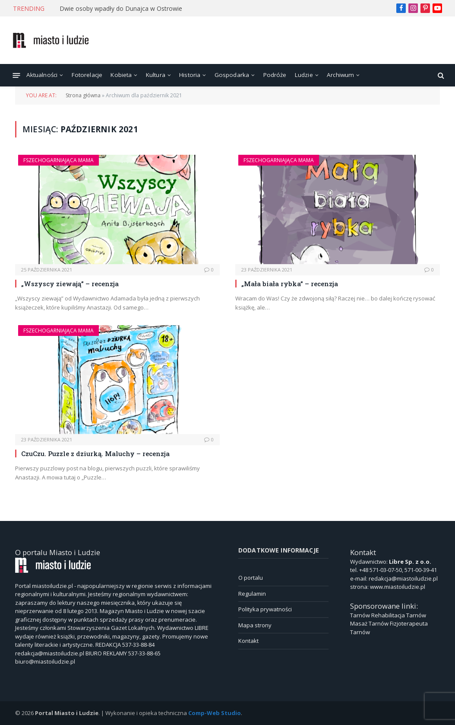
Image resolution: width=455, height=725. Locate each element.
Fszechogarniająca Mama (58, 160)
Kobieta (121, 75)
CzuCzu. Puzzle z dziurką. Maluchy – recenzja (95, 453)
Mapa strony (255, 625)
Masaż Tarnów (369, 623)
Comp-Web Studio (214, 713)
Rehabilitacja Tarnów (398, 615)
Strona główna (83, 95)
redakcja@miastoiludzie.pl (403, 578)
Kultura (155, 75)
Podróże (275, 75)
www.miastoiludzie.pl (397, 587)
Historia (189, 75)
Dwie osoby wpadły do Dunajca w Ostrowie (121, 9)
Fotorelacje (87, 75)
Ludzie (304, 75)
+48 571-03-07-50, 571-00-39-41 (398, 570)
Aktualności (42, 75)
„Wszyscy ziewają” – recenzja (70, 283)
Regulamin (252, 593)
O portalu (250, 577)
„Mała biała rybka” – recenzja (289, 283)
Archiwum (340, 75)
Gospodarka (232, 75)
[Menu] (16, 75)
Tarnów (360, 615)
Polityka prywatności (265, 609)
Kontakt (248, 641)
